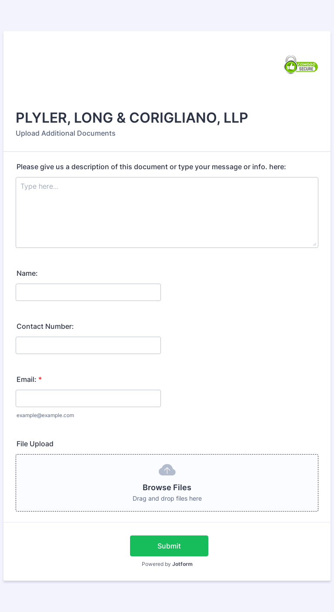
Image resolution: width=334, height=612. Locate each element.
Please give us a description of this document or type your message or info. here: (151, 166)
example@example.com (45, 415)
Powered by (167, 564)
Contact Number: (45, 326)
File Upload (35, 443)
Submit (169, 546)
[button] (167, 483)
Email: (29, 379)
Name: (27, 273)
